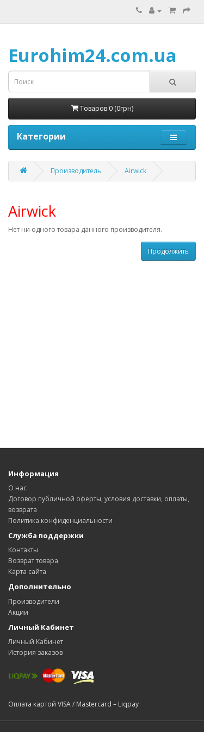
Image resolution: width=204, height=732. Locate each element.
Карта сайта (27, 571)
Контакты (23, 549)
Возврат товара (33, 560)
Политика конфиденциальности (60, 520)
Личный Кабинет (35, 641)
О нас (17, 488)
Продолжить (168, 251)
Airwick (135, 170)
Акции (18, 612)
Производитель (76, 170)
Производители (33, 601)
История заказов (35, 652)
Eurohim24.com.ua (92, 55)
